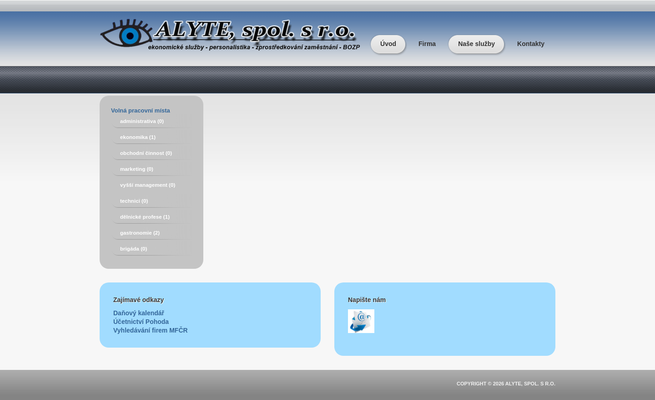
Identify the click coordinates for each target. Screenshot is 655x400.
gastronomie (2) (140, 233)
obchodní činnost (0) (146, 153)
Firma (427, 43)
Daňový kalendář (138, 313)
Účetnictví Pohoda (141, 321)
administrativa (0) (142, 121)
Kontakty (530, 43)
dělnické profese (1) (145, 217)
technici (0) (134, 201)
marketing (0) (136, 169)
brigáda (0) (133, 248)
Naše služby (476, 43)
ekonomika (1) (138, 137)
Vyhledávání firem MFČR (150, 330)
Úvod (388, 43)
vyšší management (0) (147, 185)
